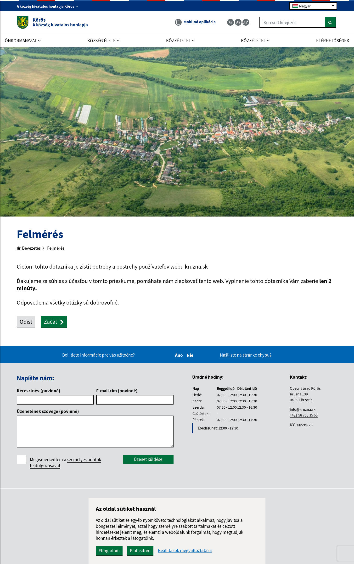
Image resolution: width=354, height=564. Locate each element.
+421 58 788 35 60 (304, 415)
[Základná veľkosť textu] (238, 22)
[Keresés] (330, 22)
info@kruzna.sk (302, 409)
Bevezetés (29, 248)
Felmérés (55, 248)
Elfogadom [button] (109, 550)
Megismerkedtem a (65, 463)
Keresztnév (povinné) (38, 391)
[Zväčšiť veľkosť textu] (245, 22)
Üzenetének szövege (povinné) (48, 411)
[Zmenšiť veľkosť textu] (230, 22)
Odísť (26, 321)
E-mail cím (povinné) (117, 391)
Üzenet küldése (148, 459)
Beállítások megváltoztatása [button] (185, 550)
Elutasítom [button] (140, 550)
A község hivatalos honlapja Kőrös (47, 6)
